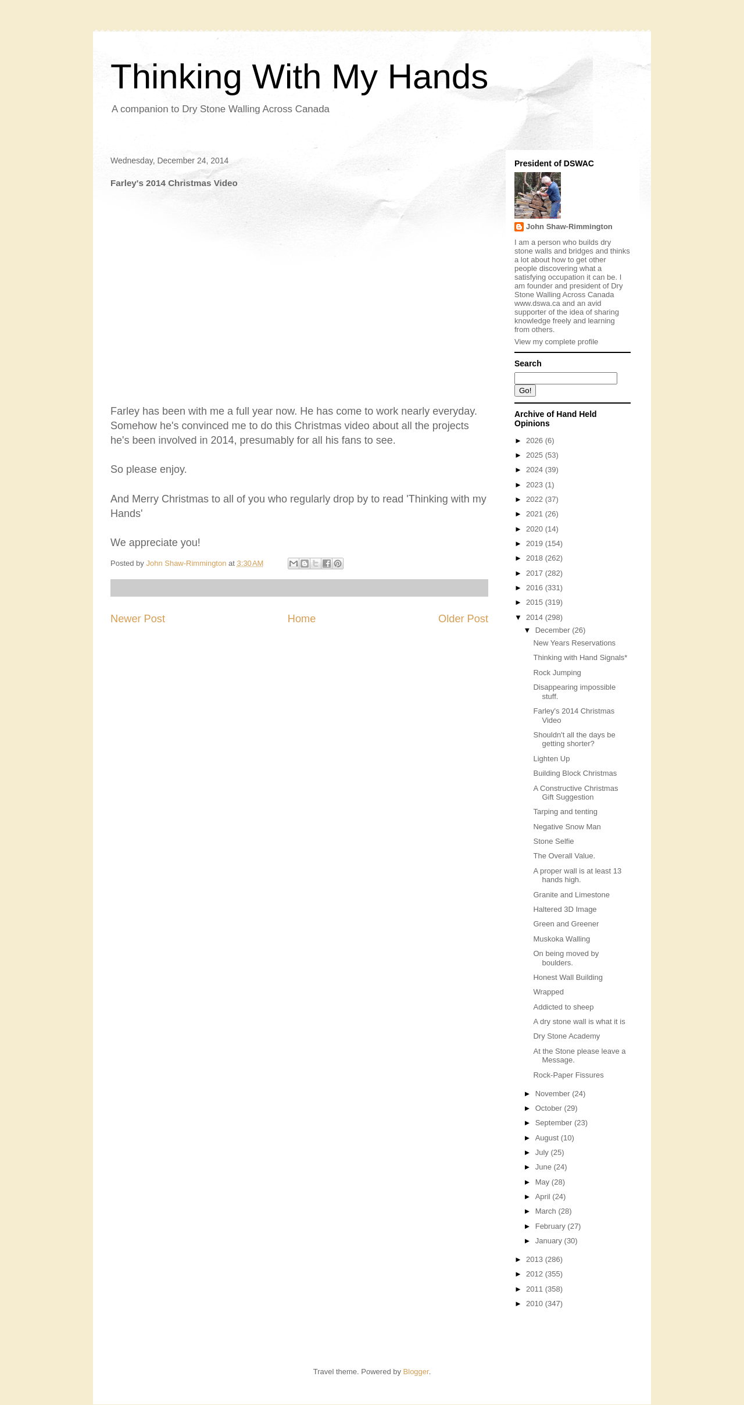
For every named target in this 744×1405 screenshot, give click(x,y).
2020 (535, 529)
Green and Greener (566, 923)
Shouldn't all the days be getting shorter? (574, 739)
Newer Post (137, 619)
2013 (535, 1259)
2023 (535, 484)
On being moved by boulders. (566, 958)
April (544, 1196)
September (554, 1122)
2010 (535, 1303)
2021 (535, 513)
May (543, 1182)
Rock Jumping (557, 672)
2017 (535, 573)
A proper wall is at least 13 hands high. (577, 875)
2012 (535, 1274)
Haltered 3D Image (564, 909)
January (549, 1240)
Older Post (463, 619)
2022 (535, 499)
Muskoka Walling (561, 939)
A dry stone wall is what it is (579, 1021)
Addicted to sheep (563, 1007)
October (549, 1108)
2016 (535, 587)
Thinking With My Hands (299, 76)
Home (302, 619)
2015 (535, 602)
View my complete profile (556, 341)
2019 (535, 543)
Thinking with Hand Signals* (580, 657)
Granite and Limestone (571, 894)
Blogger (416, 1371)
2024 (535, 469)
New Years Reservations (574, 643)
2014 (535, 617)
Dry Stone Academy (566, 1036)
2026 (535, 440)
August (548, 1137)
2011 (535, 1289)
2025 (535, 455)
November (554, 1093)
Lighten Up (551, 758)
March (547, 1211)
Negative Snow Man (566, 826)
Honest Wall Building (567, 977)
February (551, 1226)
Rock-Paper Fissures (568, 1075)
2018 (535, 558)
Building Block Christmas (575, 773)
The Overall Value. (564, 855)
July (543, 1152)
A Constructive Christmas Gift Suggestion (575, 793)
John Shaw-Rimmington (569, 226)
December (554, 630)
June (544, 1166)
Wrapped (548, 991)
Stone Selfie (553, 841)
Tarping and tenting (565, 811)
